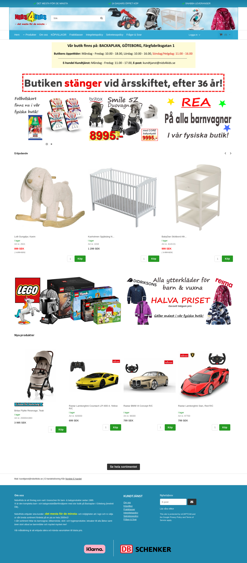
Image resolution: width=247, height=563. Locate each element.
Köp (80, 258)
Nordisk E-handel (73, 479)
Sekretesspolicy (114, 34)
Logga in (193, 34)
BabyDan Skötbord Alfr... (174, 236)
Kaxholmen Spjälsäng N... (101, 236)
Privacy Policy (176, 517)
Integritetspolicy (94, 34)
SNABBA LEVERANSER (196, 3)
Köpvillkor (128, 506)
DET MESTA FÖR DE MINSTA (51, 3)
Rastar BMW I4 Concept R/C (138, 406)
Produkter (30, 34)
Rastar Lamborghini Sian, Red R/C (195, 406)
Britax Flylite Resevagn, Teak (29, 410)
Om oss (43, 34)
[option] (50, 211)
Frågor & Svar (134, 34)
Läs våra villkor (167, 509)
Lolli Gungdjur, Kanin (25, 236)
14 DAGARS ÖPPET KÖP (123, 3)
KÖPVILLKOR (58, 34)
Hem (17, 34)
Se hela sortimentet (123, 466)
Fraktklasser (76, 34)
